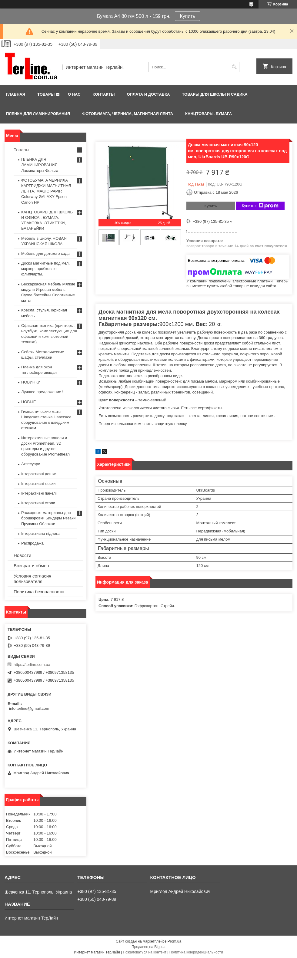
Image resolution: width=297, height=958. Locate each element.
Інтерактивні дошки (38, 474)
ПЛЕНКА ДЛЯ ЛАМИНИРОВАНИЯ (38, 113)
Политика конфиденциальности (196, 952)
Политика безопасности (39, 591)
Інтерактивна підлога (40, 533)
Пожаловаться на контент (144, 952)
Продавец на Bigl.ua (148, 947)
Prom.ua (174, 941)
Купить (187, 16)
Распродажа (32, 543)
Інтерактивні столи (38, 503)
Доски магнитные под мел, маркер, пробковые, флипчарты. (45, 268)
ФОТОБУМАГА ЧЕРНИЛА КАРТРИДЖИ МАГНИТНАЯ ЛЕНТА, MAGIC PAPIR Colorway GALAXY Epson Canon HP (46, 191)
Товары (46, 94)
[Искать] (234, 67)
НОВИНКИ (31, 382)
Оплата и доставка (148, 94)
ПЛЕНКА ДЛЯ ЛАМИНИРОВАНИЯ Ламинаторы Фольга (39, 165)
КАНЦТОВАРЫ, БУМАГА (208, 113)
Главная (15, 94)
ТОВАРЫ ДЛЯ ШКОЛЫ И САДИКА (214, 94)
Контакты (104, 94)
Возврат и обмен (31, 565)
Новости (22, 555)
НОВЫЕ (28, 402)
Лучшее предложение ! (42, 392)
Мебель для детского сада (45, 253)
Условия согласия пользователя (32, 578)
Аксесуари (30, 464)
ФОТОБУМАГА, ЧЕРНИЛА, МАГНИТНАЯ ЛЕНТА (127, 113)
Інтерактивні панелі (39, 493)
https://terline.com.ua (32, 664)
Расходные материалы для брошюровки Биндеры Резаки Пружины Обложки (48, 518)
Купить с (260, 206)
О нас (74, 94)
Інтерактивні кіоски (38, 483)
